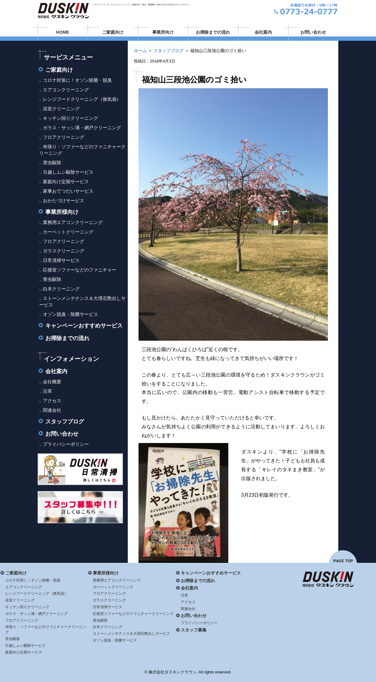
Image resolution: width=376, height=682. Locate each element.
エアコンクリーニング (66, 89)
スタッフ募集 (191, 629)
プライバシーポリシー (66, 444)
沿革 (47, 391)
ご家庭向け (112, 32)
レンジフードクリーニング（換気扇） (82, 99)
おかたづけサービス (63, 200)
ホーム (140, 50)
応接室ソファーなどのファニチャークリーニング (133, 614)
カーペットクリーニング (68, 231)
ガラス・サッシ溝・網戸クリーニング (82, 127)
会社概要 (52, 381)
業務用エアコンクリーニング (73, 222)
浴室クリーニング (61, 108)
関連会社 (52, 410)
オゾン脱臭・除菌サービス (70, 314)
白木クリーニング (61, 288)
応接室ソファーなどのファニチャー (79, 269)
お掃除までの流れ (213, 32)
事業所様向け (58, 212)
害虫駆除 (52, 162)
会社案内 (263, 32)
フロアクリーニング (63, 137)
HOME (62, 32)
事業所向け (163, 32)
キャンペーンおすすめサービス (80, 326)
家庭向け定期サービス (66, 181)
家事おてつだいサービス (68, 191)
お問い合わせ (313, 32)
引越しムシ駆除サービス (68, 172)
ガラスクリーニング (63, 250)
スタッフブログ (169, 50)
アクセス (52, 400)
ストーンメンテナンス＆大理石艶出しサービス (131, 633)
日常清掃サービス (61, 260)
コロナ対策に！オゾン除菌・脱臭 (77, 80)
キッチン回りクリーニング (70, 118)
